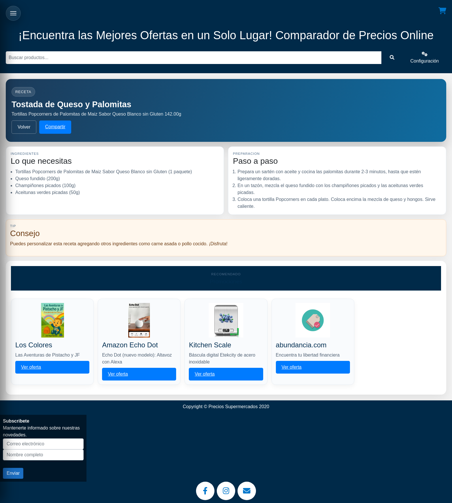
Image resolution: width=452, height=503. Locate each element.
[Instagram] (226, 491)
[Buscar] (193, 57)
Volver (24, 127)
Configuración (424, 57)
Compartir (55, 126)
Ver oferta (31, 367)
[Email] (247, 491)
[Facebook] (205, 491)
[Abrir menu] (13, 13)
